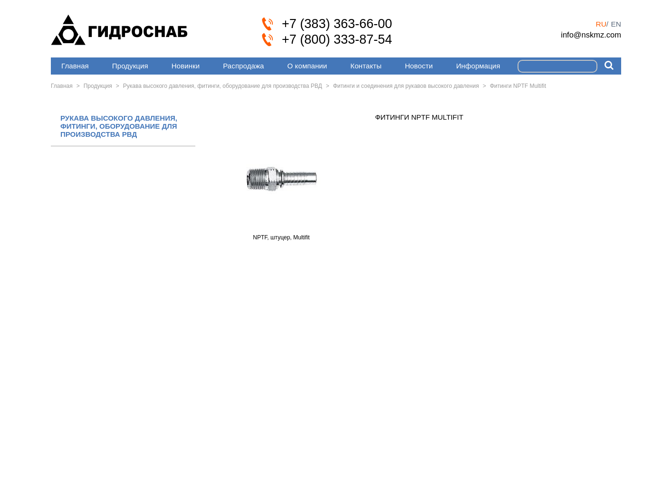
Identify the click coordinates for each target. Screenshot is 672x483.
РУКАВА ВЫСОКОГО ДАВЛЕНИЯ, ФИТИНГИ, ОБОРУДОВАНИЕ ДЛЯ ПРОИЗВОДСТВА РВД (118, 126)
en (616, 24)
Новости (419, 66)
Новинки (186, 66)
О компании (307, 66)
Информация (478, 66)
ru (600, 24)
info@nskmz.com (591, 34)
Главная (75, 66)
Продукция (130, 66)
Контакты (366, 66)
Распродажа (243, 66)
